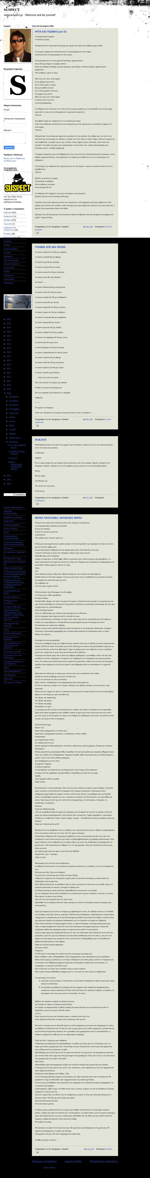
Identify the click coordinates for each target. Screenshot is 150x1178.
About (6, 667)
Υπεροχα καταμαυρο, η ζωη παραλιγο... (13, 662)
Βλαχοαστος (9, 521)
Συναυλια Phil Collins (13, 633)
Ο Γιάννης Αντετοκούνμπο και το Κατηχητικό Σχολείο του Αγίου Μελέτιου (15, 574)
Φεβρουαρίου (15, 438)
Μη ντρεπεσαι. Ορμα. (13, 558)
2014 (9, 369)
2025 (9, 323)
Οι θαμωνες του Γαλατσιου (10, 602)
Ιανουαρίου (14, 442)
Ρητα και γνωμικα (11, 260)
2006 (9, 479)
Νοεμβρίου (14, 401)
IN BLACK (40, 440)
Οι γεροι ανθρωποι (12, 597)
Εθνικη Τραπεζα (10, 529)
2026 (9, 319)
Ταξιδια (7, 271)
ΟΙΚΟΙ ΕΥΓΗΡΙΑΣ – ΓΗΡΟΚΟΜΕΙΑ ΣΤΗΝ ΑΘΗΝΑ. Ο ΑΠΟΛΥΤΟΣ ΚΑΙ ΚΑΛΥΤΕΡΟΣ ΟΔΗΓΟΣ (14, 615)
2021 (9, 340)
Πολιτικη (7, 252)
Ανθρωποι (8, 216)
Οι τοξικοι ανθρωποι (12, 607)
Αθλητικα (7, 212)
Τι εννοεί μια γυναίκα (12, 651)
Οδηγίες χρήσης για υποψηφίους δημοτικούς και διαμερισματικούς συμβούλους (14, 583)
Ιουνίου (12, 421)
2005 (9, 484)
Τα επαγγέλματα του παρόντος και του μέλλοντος (12, 645)
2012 (9, 377)
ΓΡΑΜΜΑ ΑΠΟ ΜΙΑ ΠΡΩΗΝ (50, 247)
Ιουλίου (12, 417)
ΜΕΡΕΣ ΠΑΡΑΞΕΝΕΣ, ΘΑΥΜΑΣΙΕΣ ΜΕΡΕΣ (58, 518)
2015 (9, 364)
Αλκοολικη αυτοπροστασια (10, 512)
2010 (9, 385)
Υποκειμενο (40, 500)
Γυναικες (7, 234)
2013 (9, 373)
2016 (9, 360)
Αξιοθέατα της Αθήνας (13, 517)
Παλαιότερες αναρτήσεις (104, 1161)
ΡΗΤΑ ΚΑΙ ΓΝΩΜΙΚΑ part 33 (50, 31)
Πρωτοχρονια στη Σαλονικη (11, 624)
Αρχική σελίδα (73, 1161)
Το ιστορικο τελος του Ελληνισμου (13, 656)
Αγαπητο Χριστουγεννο (13, 507)
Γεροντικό (8, 224)
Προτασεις (8, 256)
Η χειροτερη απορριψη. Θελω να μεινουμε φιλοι (14, 543)
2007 (9, 475)
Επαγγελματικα (10, 237)
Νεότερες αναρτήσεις (44, 1161)
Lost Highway (9, 675)
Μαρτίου (12, 434)
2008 (9, 393)
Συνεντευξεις (9, 268)
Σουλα (6, 629)
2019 (9, 348)
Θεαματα (7, 241)
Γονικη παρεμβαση (12, 525)
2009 (9, 389)
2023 (9, 332)
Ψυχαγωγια (8, 283)
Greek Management (12, 671)
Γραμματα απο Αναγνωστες (10, 229)
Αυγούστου (14, 413)
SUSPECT (12, 10)
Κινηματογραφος (11, 249)
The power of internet (13, 682)
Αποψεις (7, 220)
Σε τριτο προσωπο (11, 264)
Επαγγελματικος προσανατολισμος (11, 537)
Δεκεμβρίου (14, 397)
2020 (9, 344)
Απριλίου (13, 429)
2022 (9, 336)
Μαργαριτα (8, 548)
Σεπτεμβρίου (14, 409)
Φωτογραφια (9, 279)
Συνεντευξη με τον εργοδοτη (11, 638)
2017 (9, 356)
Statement (8, 679)
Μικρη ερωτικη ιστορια (13, 568)
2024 (9, 327)
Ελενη (6, 532)
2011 (9, 381)
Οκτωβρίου (14, 405)
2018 (9, 352)
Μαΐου (12, 425)
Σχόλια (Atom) (49, 1167)
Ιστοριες (108, 1149)
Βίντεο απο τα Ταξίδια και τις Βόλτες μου (14, 159)
